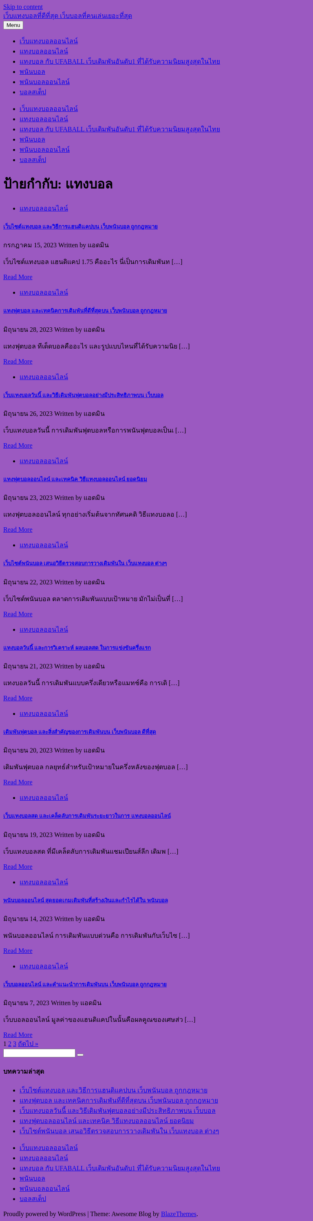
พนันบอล (32, 71)
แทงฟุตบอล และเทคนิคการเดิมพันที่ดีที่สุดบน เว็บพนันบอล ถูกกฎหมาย (85, 311)
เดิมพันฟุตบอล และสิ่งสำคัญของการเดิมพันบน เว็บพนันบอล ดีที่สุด (79, 732)
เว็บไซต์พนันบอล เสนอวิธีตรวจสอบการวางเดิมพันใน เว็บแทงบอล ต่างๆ (85, 563)
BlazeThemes (178, 1213)
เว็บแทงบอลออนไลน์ (49, 41)
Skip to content (23, 6)
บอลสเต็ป (33, 92)
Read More (18, 276)
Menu (13, 25)
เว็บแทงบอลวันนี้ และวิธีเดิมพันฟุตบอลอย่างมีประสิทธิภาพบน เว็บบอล (83, 395)
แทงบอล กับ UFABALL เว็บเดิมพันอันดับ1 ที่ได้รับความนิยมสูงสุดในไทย (120, 61)
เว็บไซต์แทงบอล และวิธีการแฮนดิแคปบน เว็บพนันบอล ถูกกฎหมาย (80, 227)
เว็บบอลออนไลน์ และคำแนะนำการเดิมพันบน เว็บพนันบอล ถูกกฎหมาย (85, 984)
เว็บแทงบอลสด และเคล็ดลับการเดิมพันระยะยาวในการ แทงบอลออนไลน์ (87, 816)
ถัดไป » (28, 1043)
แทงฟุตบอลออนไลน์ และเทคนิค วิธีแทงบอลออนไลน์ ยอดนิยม (75, 479)
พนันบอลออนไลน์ (45, 81)
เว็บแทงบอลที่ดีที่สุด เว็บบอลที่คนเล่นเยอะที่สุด (67, 15)
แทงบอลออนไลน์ (44, 51)
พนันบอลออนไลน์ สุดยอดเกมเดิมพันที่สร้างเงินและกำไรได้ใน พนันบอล (85, 900)
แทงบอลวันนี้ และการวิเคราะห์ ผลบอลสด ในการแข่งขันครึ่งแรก (77, 648)
